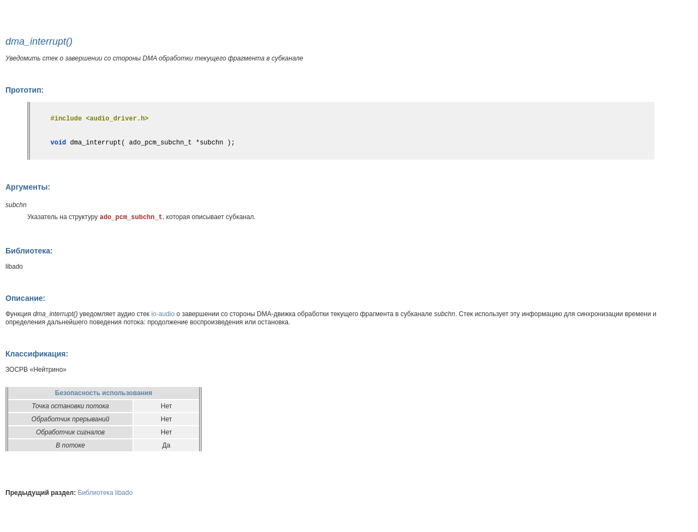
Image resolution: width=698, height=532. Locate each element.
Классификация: (36, 353)
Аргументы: (27, 187)
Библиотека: (29, 250)
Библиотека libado (105, 493)
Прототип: (24, 90)
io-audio (162, 314)
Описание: (25, 298)
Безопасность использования (103, 393)
